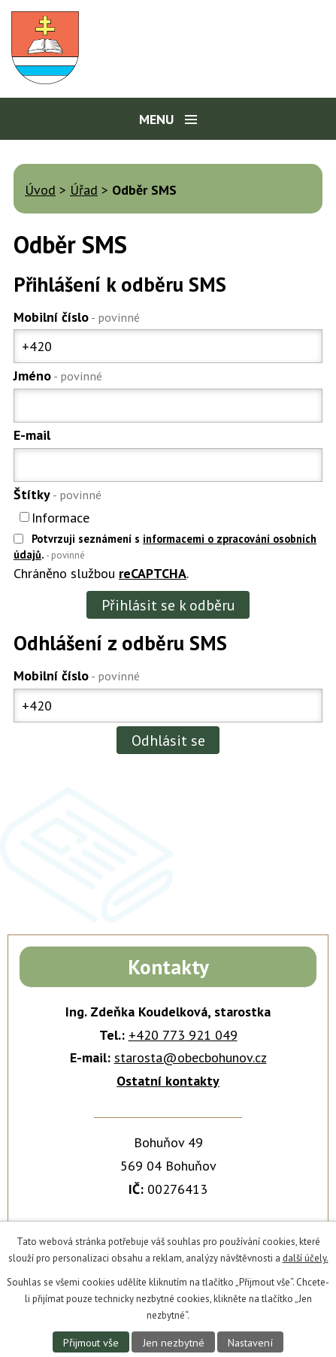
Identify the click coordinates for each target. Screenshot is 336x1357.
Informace (60, 517)
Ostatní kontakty (168, 1080)
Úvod (40, 189)
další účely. (305, 1258)
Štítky (57, 494)
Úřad (84, 189)
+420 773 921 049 (183, 1034)
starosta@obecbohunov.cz (190, 1057)
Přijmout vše (91, 1342)
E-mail (32, 435)
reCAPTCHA (152, 573)
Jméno (58, 375)
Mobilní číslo (77, 317)
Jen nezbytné (173, 1342)
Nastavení (250, 1342)
